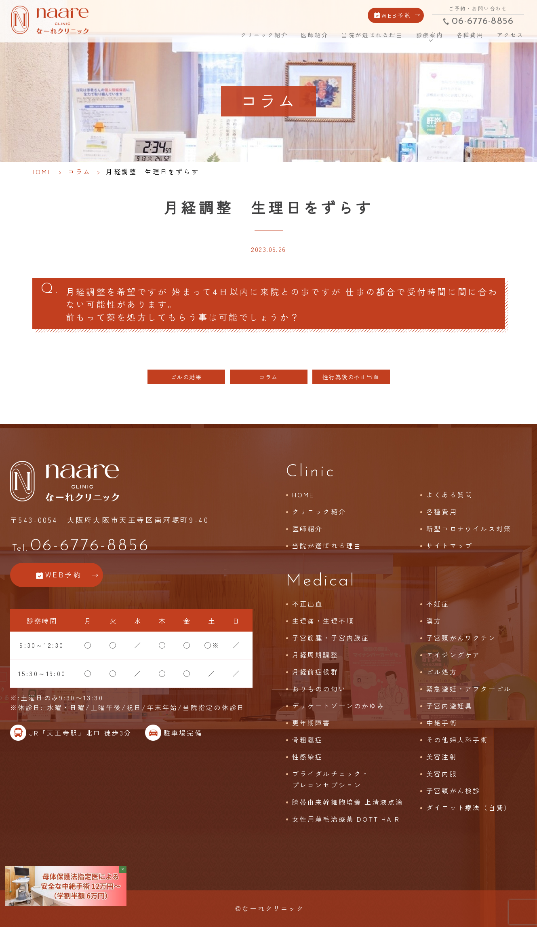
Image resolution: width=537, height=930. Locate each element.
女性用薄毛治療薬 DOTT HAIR (346, 821)
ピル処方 (441, 674)
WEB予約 (395, 14)
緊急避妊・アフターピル (469, 691)
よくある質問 (449, 497)
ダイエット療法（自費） (469, 810)
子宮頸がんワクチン (461, 640)
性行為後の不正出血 (350, 379)
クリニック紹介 (264, 34)
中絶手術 (441, 725)
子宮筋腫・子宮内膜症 (331, 640)
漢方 (434, 623)
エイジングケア (453, 657)
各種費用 (468, 34)
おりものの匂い (319, 691)
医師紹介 (314, 34)
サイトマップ (449, 548)
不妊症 (438, 606)
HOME (222, 33)
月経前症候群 (315, 674)
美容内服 (441, 776)
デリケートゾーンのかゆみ (338, 708)
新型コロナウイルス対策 (469, 531)
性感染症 (307, 759)
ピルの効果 (186, 379)
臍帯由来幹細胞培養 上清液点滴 (348, 804)
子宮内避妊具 (449, 708)
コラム (79, 171)
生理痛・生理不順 (323, 623)
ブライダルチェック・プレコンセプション (331, 781)
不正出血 (307, 606)
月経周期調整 (315, 657)
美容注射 (441, 759)
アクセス (508, 34)
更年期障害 (311, 725)
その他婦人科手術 (457, 742)
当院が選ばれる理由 (371, 34)
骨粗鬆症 (307, 742)
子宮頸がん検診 (453, 793)
